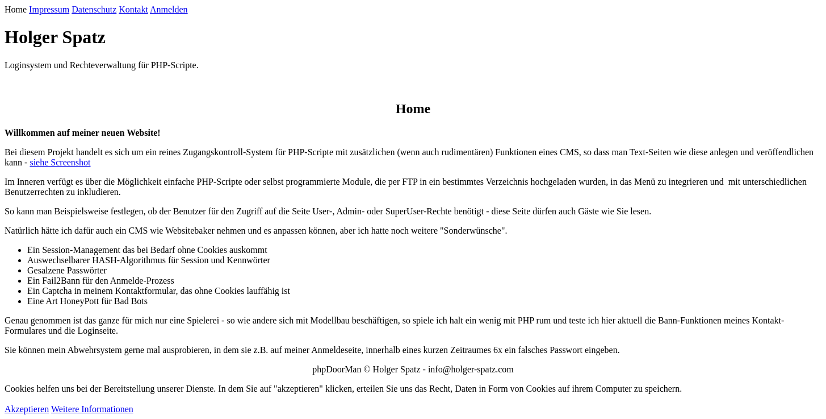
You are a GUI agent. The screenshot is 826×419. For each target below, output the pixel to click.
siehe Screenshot (60, 162)
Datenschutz (94, 9)
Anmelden (169, 9)
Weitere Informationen (92, 409)
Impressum (49, 9)
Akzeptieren (27, 409)
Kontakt (133, 9)
